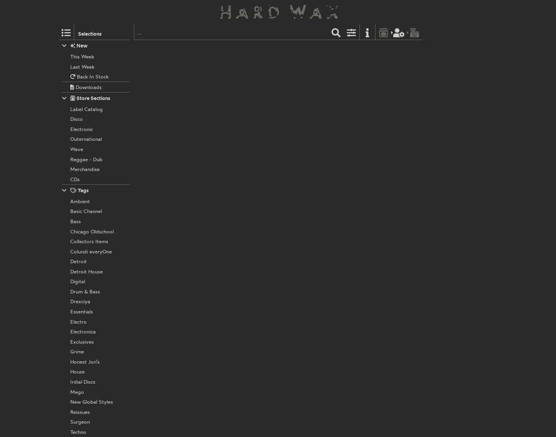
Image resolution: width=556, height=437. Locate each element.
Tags (75, 190)
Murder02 (267, 152)
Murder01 (266, 204)
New (75, 45)
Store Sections (86, 98)
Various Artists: (234, 58)
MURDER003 (270, 101)
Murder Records (234, 49)
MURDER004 (270, 49)
